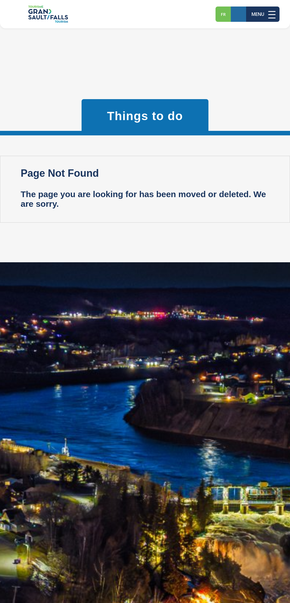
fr (223, 14)
